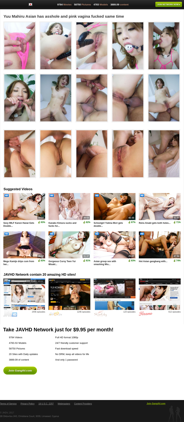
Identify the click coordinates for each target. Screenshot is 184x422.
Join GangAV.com (20, 370)
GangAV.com (12, 5)
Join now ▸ (168, 4)
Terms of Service (8, 403)
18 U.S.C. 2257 (46, 403)
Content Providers (83, 403)
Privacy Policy (28, 403)
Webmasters (64, 403)
